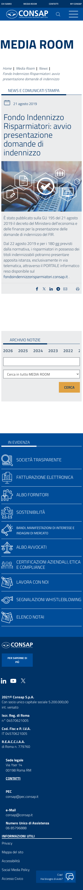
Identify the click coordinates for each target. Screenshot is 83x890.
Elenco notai (30, 616)
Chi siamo (6, 4)
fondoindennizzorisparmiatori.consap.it (36, 277)
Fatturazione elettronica (44, 477)
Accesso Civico (12, 878)
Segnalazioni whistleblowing (48, 599)
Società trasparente (39, 459)
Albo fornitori (32, 494)
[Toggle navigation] (73, 14)
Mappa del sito (12, 852)
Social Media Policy (16, 869)
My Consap (76, 4)
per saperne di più (17, 660)
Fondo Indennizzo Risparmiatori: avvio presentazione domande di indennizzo (31, 76)
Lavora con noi (32, 582)
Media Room (30, 4)
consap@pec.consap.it (22, 796)
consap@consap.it (19, 814)
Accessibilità (11, 860)
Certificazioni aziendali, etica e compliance (48, 564)
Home (7, 68)
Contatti (53, 4)
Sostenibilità (30, 512)
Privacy (7, 843)
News (43, 68)
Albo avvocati (31, 547)
